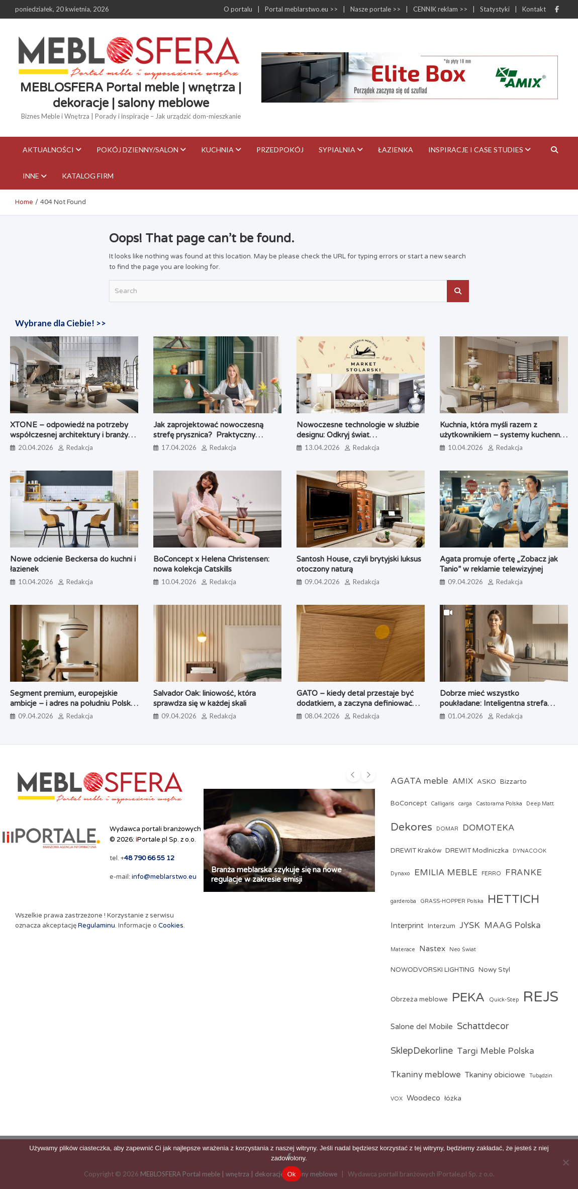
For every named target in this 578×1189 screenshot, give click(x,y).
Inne (31, 175)
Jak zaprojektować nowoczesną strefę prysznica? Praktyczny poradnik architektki (208, 434)
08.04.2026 (322, 716)
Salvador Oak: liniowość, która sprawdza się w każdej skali (204, 698)
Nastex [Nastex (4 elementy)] (432, 948)
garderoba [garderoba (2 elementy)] (403, 901)
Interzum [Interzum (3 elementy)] (441, 926)
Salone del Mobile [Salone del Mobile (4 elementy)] (422, 1026)
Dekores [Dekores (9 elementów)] (411, 827)
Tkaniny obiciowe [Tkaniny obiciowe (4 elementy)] (495, 1074)
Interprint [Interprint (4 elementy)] (407, 925)
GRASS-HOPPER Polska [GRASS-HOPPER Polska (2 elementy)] (452, 901)
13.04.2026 (322, 447)
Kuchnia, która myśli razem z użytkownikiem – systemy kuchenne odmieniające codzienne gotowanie (502, 434)
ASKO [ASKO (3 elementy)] (486, 782)
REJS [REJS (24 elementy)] (540, 996)
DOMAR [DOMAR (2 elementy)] (447, 829)
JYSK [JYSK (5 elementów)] (469, 926)
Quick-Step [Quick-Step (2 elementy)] (504, 999)
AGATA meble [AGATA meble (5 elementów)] (419, 781)
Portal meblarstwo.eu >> (301, 9)
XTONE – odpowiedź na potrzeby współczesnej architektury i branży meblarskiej (69, 434)
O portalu (238, 9)
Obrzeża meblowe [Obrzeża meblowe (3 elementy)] (419, 999)
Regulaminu (96, 926)
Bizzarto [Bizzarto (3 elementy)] (513, 782)
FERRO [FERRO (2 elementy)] (491, 873)
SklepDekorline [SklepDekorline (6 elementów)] (422, 1050)
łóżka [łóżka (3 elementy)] (452, 1098)
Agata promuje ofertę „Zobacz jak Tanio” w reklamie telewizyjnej (499, 564)
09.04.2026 (322, 582)
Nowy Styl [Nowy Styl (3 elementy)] (494, 970)
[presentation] (353, 775)
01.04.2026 (465, 716)
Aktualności (48, 149)
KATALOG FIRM (88, 175)
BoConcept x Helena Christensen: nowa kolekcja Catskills (211, 564)
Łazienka (395, 149)
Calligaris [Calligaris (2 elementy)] (442, 803)
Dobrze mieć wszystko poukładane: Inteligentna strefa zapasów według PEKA (493, 703)
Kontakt (534, 9)
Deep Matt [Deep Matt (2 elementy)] (540, 803)
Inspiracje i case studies (475, 149)
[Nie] (565, 1162)
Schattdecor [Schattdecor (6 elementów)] (483, 1026)
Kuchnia (217, 149)
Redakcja (79, 447)
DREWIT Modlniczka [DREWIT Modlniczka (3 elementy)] (477, 851)
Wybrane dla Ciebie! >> (60, 323)
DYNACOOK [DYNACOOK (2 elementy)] (529, 851)
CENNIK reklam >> (440, 9)
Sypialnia (337, 149)
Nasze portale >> (375, 9)
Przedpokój (280, 149)
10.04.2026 (465, 447)
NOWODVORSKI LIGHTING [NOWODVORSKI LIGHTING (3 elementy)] (432, 970)
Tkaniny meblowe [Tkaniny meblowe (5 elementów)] (426, 1075)
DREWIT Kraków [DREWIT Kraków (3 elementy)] (416, 851)
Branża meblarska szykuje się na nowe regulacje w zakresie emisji (276, 874)
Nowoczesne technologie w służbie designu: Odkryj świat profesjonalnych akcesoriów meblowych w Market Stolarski (358, 439)
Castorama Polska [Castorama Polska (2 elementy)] (499, 803)
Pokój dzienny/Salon (137, 149)
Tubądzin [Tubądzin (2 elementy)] (540, 1075)
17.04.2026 (179, 447)
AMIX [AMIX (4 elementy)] (462, 781)
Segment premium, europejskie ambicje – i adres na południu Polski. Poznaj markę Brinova (72, 703)
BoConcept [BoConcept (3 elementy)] (409, 803)
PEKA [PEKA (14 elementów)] (468, 997)
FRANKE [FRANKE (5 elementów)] (523, 873)
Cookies (170, 926)
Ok (291, 1174)
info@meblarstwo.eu (164, 877)
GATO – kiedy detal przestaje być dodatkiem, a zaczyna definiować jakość (355, 703)
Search (458, 291)
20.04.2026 (35, 447)
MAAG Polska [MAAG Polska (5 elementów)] (512, 926)
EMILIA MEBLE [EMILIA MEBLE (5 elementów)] (445, 873)
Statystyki (495, 9)
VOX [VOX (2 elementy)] (397, 1098)
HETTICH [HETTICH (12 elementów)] (513, 899)
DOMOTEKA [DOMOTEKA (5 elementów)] (488, 828)
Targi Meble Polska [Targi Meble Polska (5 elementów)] (495, 1051)
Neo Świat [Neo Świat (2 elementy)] (462, 949)
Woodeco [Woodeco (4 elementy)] (423, 1098)
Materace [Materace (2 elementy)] (403, 949)
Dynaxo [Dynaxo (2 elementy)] (400, 873)
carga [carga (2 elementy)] (465, 803)
